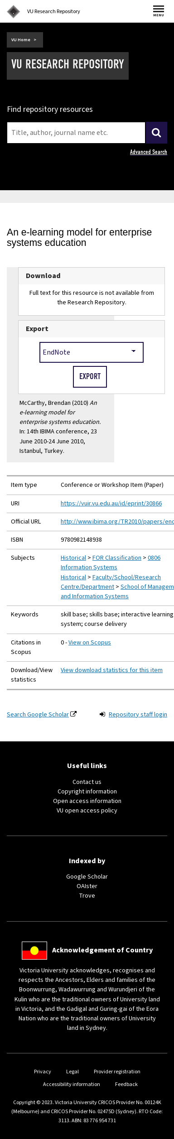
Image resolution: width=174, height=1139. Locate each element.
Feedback (126, 1084)
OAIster (87, 886)
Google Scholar (87, 876)
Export (37, 328)
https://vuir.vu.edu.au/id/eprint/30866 (111, 503)
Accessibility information (71, 1084)
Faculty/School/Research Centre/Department (111, 582)
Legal (72, 1072)
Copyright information (87, 791)
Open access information (87, 801)
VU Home (20, 40)
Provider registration (117, 1072)
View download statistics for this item (112, 670)
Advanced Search (148, 152)
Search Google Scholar (38, 714)
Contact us (87, 782)
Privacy (42, 1072)
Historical (73, 557)
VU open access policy (87, 810)
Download (43, 275)
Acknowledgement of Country (102, 950)
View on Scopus (89, 642)
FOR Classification (116, 557)
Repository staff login (138, 714)
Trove (87, 895)
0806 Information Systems (110, 562)
